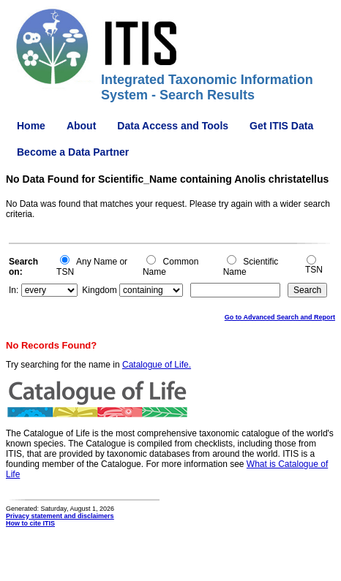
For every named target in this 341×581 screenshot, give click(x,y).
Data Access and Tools (172, 126)
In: (13, 290)
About (81, 126)
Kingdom (99, 290)
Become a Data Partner (73, 152)
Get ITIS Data (281, 126)
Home (31, 126)
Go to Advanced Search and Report (280, 317)
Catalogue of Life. (156, 365)
